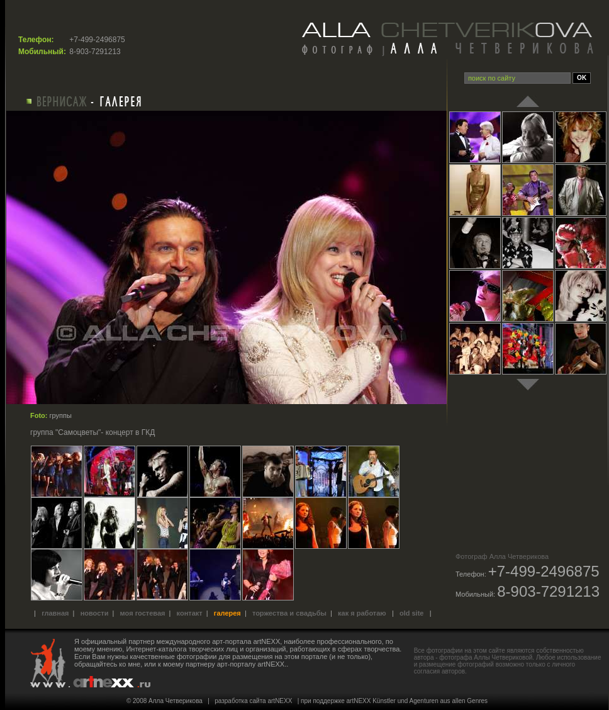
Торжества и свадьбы (289, 613)
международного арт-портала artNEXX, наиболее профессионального (269, 641)
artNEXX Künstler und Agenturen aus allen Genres (417, 700)
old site (411, 613)
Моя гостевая (142, 613)
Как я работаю (362, 613)
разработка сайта (240, 700)
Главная (55, 613)
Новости (95, 613)
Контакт (190, 613)
